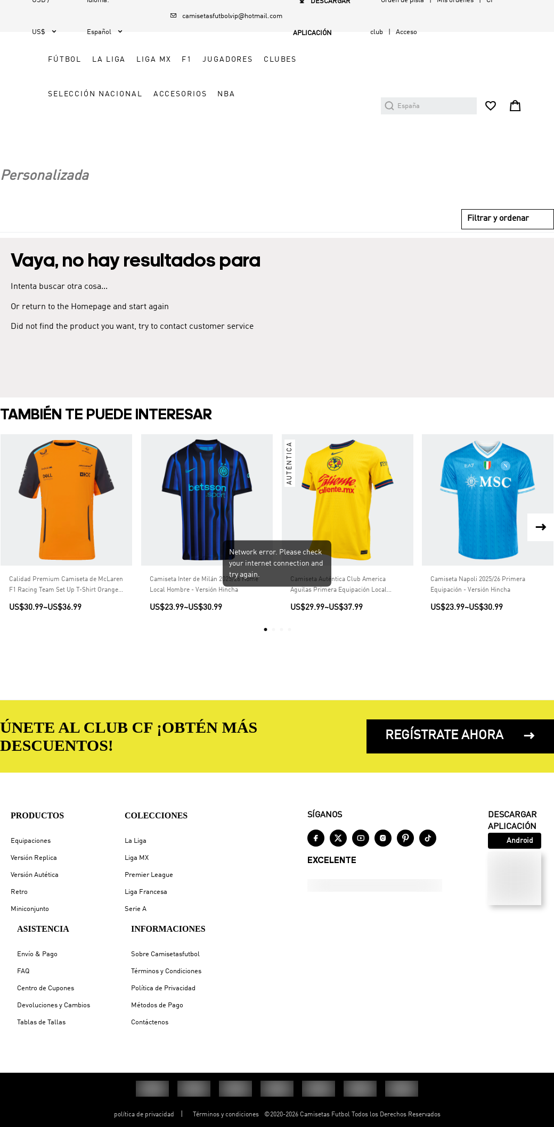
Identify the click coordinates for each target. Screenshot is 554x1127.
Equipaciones (31, 841)
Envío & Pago (37, 954)
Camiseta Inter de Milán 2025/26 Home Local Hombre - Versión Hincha (204, 619)
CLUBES (308, 94)
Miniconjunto (30, 909)
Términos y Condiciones (166, 971)
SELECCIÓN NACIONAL (278, 128)
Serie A (135, 909)
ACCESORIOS (257, 163)
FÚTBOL (247, 59)
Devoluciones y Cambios (53, 1005)
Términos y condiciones (226, 1115)
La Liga (135, 841)
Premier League (149, 875)
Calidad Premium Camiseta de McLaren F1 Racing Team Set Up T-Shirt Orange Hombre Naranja (66, 620)
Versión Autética (35, 875)
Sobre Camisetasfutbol (165, 954)
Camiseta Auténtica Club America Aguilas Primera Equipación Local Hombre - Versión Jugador (338, 620)
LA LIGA (291, 59)
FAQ (23, 971)
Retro (19, 892)
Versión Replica (34, 858)
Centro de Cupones (45, 988)
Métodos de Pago (157, 1005)
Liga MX (137, 858)
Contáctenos (149, 1022)
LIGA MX (336, 59)
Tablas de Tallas (41, 1022)
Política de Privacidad (163, 988)
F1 (370, 59)
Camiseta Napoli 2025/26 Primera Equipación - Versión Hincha (477, 619)
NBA (304, 163)
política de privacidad (144, 1115)
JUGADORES (256, 94)
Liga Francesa (146, 892)
